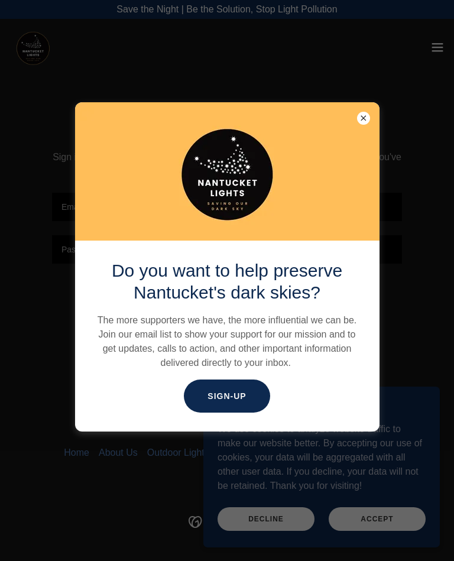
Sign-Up (226, 396)
